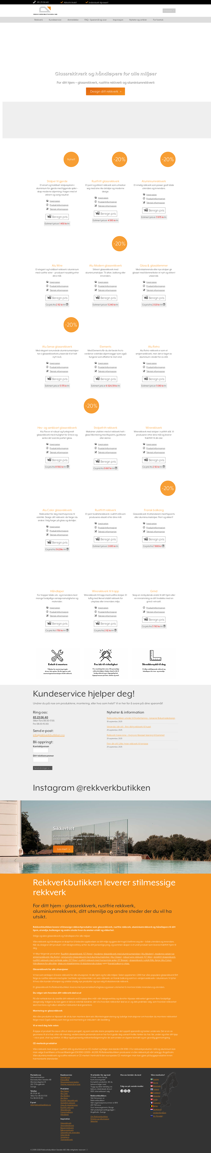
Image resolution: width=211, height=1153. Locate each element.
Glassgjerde (65, 1135)
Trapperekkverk (67, 1140)
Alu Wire (57, 265)
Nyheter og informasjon (100, 1119)
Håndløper (57, 591)
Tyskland (156, 1093)
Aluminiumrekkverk (154, 181)
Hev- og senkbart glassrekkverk (57, 427)
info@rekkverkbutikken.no (49, 735)
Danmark (157, 1086)
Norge (155, 1083)
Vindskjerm (65, 1137)
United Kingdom (159, 1113)
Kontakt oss (65, 1077)
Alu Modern (65, 1096)
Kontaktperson (41, 746)
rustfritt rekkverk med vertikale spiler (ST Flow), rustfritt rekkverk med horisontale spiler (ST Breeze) (80, 960)
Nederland (157, 1109)
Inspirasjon (118, 20)
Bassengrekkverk (67, 1128)
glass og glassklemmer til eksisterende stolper (80, 963)
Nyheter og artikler (138, 20)
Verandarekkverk (67, 1125)
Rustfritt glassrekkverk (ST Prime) (77, 953)
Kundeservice (55, 20)
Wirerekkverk (154, 427)
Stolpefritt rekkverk (105, 427)
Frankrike (156, 1103)
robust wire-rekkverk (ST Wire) (138, 957)
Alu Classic (65, 1091)
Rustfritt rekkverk (105, 510)
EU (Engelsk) (158, 1116)
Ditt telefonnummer (43, 755)
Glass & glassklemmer (154, 265)
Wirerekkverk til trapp (105, 591)
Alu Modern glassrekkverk (105, 265)
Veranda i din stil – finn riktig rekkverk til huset (129, 726)
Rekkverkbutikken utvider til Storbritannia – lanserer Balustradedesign (141, 718)
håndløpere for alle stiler (45, 963)
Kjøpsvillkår (65, 1080)
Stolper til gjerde (57, 181)
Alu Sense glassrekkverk (57, 346)
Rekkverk (38, 20)
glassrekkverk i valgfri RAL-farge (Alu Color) (150, 960)
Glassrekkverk (66, 1123)
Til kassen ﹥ (169, 11)
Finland (156, 1089)
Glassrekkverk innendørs (70, 1132)
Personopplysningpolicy (70, 1082)
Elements (105, 346)
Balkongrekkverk (67, 1130)
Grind (154, 591)
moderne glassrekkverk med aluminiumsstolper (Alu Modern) (124, 953)
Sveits (155, 1099)
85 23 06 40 (43, 2)
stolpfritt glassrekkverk (164, 957)
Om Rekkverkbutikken (99, 1117)
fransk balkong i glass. (119, 963)
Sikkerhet (94, 1121)
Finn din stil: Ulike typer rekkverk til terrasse (127, 743)
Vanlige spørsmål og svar (70, 1084)
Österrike (156, 1096)
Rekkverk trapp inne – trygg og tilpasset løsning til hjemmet (136, 735)
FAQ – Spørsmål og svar (96, 20)
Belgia (155, 1106)
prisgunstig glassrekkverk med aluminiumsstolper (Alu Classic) (91, 957)
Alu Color (64, 1093)
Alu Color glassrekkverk (57, 510)
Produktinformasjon (59, 205)
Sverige (156, 1079)
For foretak (158, 20)
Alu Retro (154, 346)
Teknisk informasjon (59, 209)
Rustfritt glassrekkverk (105, 181)
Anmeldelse (73, 20)
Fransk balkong (154, 510)
